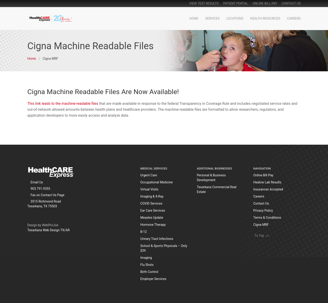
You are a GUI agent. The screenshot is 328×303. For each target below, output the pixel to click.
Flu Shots (147, 265)
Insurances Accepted (268, 189)
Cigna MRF (261, 224)
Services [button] (212, 18)
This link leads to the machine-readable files (62, 103)
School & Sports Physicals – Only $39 (163, 248)
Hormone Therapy (153, 224)
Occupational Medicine (156, 182)
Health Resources (265, 18)
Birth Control (149, 272)
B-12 (143, 232)
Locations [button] (234, 18)
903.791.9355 (40, 188)
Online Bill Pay (263, 175)
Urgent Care (148, 175)
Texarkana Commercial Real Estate (216, 189)
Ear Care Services (152, 210)
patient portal (235, 3)
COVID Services (151, 203)
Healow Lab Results (267, 182)
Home (193, 18)
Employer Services (153, 279)
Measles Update (151, 217)
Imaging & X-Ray (151, 196)
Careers (294, 18)
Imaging (146, 257)
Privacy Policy (263, 210)
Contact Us (291, 3)
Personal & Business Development (211, 177)
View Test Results (204, 3)
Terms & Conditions (267, 217)
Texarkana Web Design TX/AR (48, 230)
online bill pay (264, 3)
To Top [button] (262, 235)
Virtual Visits (149, 189)
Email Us (37, 182)
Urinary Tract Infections (156, 239)
